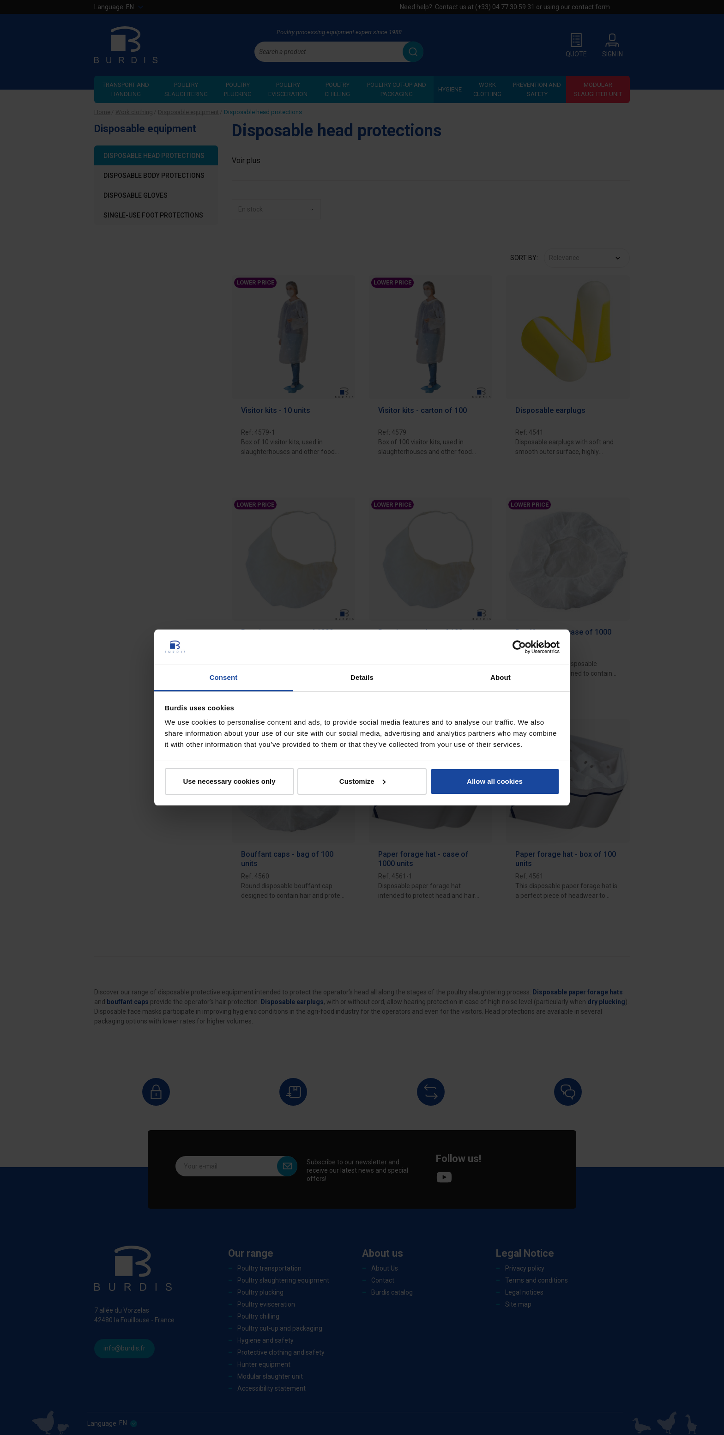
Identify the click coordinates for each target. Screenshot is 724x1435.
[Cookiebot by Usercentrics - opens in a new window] (519, 647)
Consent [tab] (224, 677)
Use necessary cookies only (229, 781)
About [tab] (500, 677)
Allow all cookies (495, 781)
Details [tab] (362, 677)
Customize (362, 781)
